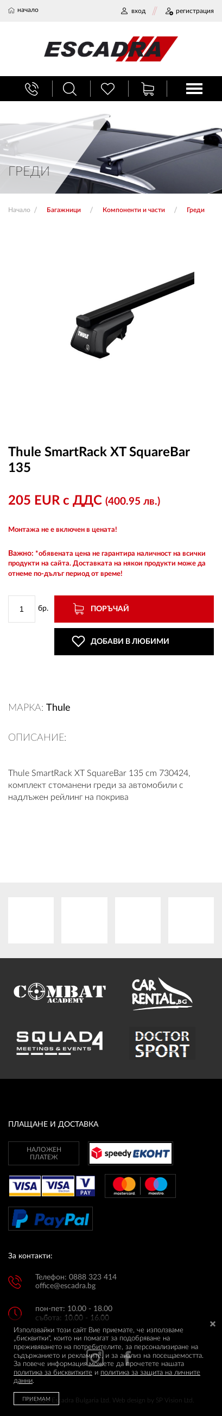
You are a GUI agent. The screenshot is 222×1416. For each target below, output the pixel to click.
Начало (19, 210)
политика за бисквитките (53, 1372)
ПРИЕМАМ (36, 1399)
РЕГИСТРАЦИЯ (189, 11)
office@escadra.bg (65, 1286)
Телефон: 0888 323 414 (76, 1277)
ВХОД (132, 11)
